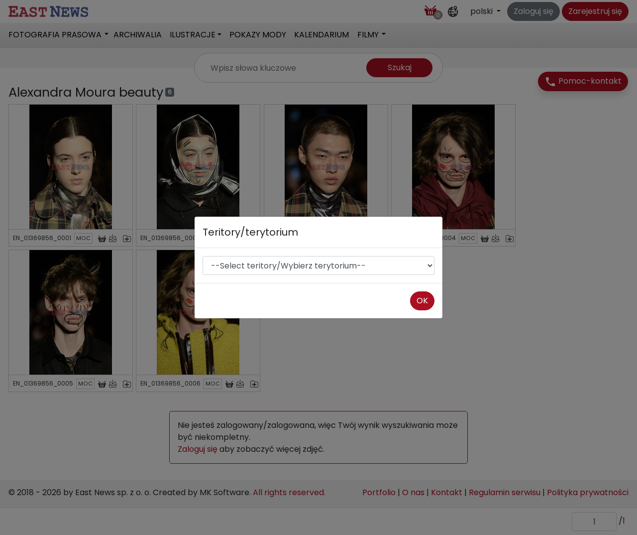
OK (422, 300)
